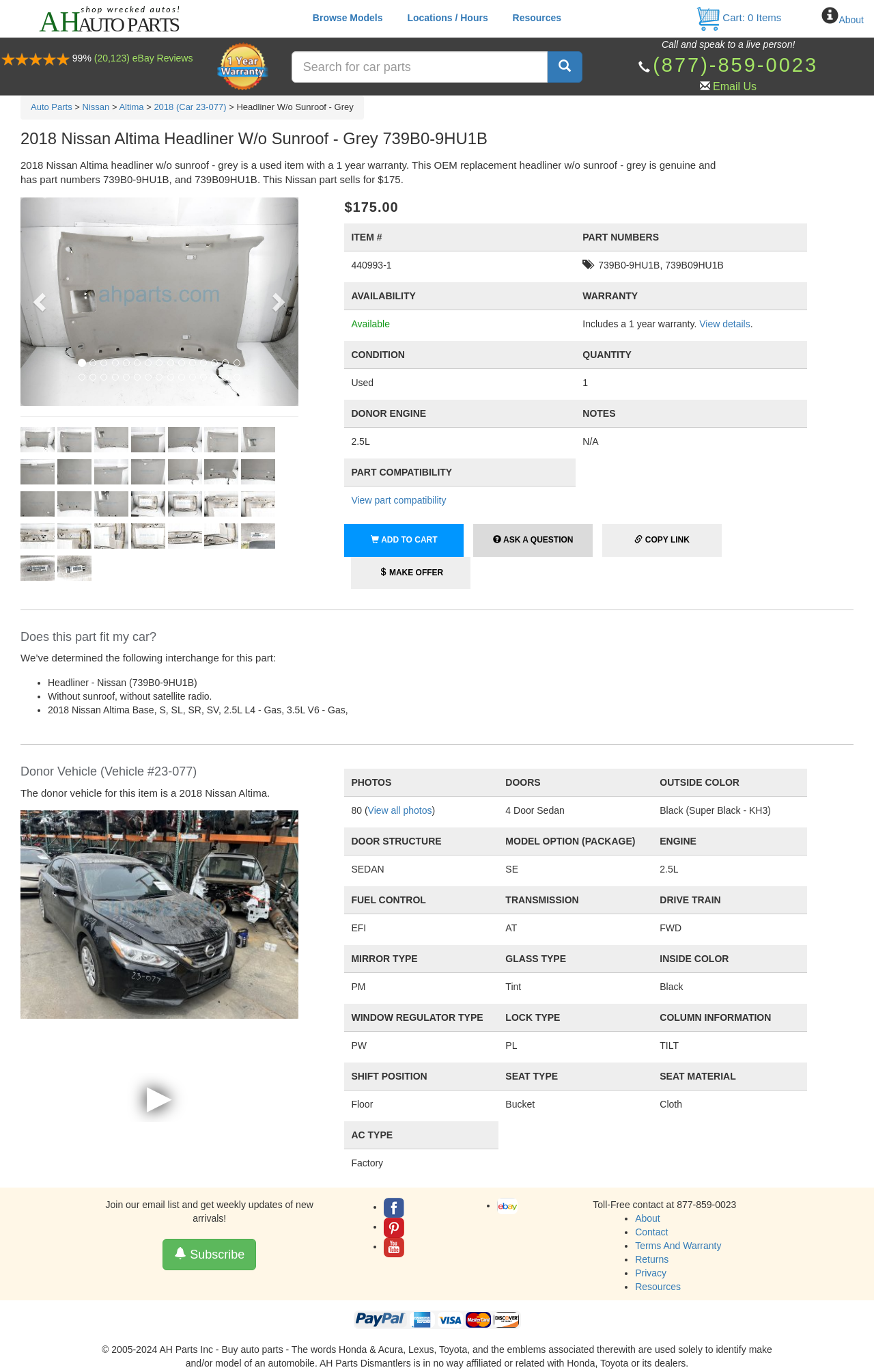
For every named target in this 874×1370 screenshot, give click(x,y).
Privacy (650, 1273)
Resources (537, 17)
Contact (651, 1232)
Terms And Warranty (678, 1245)
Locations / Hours (447, 17)
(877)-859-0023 (735, 65)
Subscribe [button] (209, 1254)
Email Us (735, 86)
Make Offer (411, 572)
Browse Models (348, 17)
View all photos (400, 810)
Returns (651, 1259)
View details (724, 323)
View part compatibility (398, 500)
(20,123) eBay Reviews (143, 58)
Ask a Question (533, 540)
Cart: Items (738, 17)
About (851, 19)
